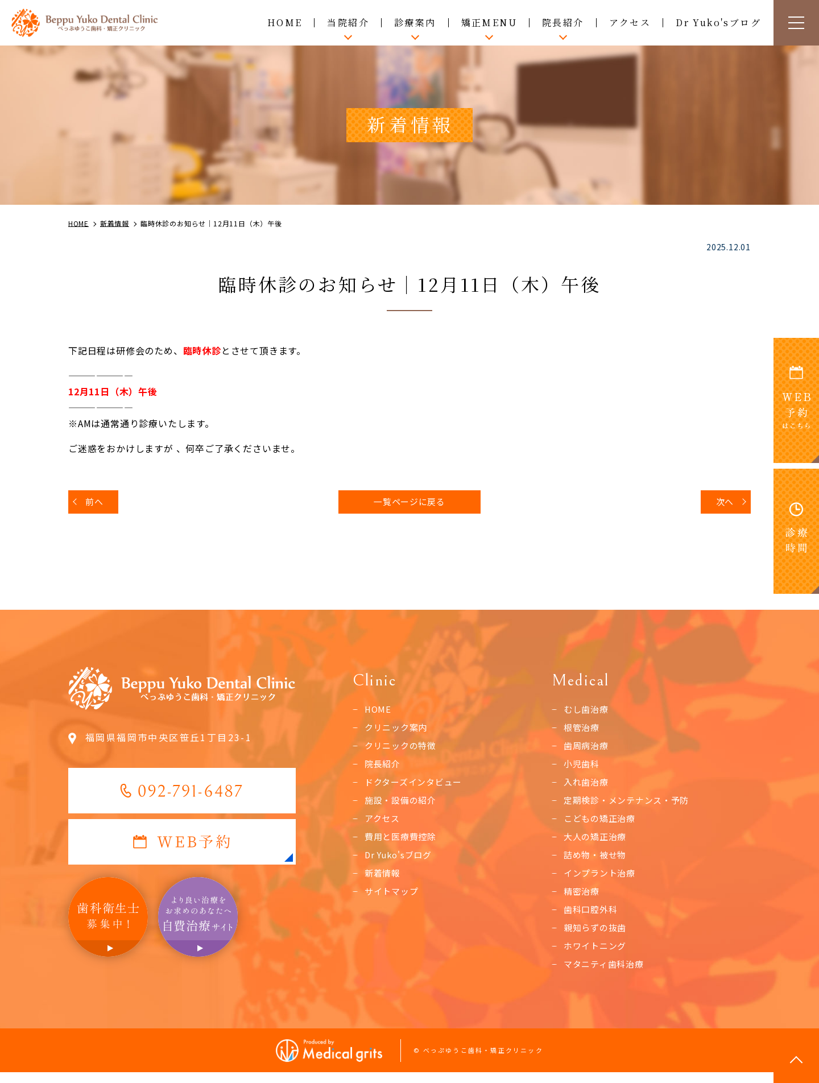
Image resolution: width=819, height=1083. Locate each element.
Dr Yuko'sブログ (718, 22)
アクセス (630, 22)
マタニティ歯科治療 (606, 972)
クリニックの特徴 (403, 748)
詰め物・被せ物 (597, 860)
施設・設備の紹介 (403, 805)
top (796, 1060)
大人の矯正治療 (597, 842)
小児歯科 (583, 767)
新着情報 (384, 879)
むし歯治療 (587, 711)
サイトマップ (393, 898)
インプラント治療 (602, 879)
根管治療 (583, 730)
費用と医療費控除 (403, 842)
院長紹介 (384, 767)
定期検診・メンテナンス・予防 (630, 805)
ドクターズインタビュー (417, 786)
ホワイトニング (597, 954)
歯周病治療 (587, 748)
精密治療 (583, 898)
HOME (285, 22)
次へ (723, 503)
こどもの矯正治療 (602, 823)
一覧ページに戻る (409, 503)
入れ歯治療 (587, 786)
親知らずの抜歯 (597, 935)
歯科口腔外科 (592, 916)
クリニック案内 (398, 730)
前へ (96, 503)
